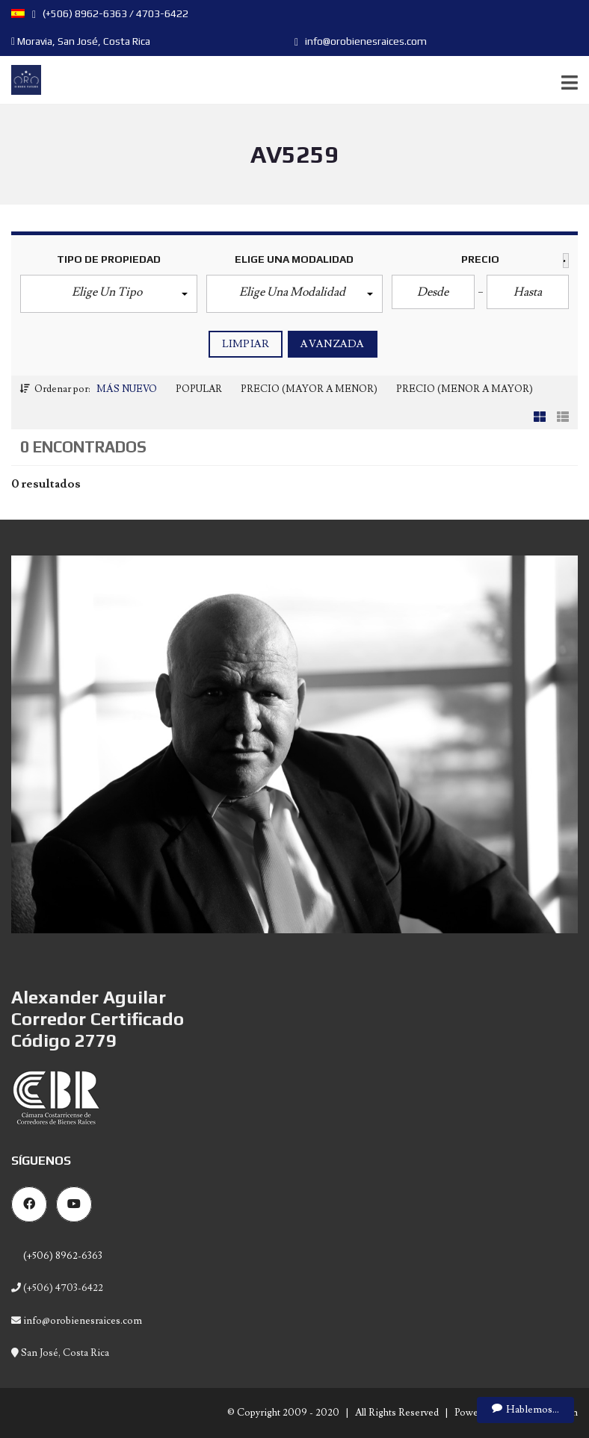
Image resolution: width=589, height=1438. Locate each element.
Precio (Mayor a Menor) (309, 389)
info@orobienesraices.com (360, 41)
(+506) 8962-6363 (61, 1256)
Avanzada (332, 344)
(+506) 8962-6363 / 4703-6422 (110, 13)
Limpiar (245, 344)
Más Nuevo (126, 389)
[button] (108, 294)
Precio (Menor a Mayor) (464, 389)
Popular (199, 389)
